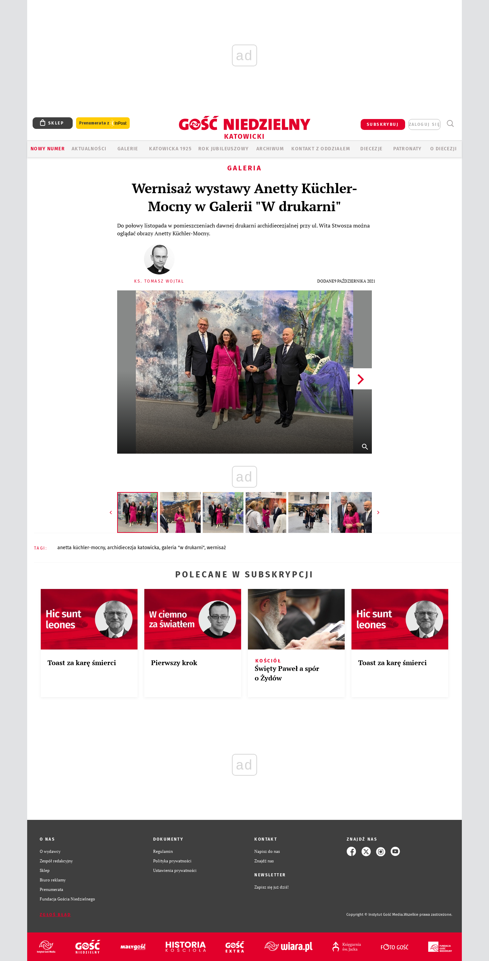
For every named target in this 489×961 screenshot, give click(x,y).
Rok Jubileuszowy (223, 149)
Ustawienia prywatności (175, 870)
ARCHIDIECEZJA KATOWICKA (133, 548)
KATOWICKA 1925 (170, 149)
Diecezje (371, 149)
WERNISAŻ (216, 548)
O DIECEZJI (443, 149)
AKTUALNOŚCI (89, 149)
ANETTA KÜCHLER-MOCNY (81, 548)
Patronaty (407, 149)
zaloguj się (424, 124)
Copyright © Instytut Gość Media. (375, 914)
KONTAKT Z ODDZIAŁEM (320, 149)
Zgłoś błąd (55, 914)
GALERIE (127, 149)
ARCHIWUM (270, 149)
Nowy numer (48, 149)
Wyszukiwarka (450, 123)
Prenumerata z (103, 123)
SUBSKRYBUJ (383, 124)
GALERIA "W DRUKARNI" (183, 548)
